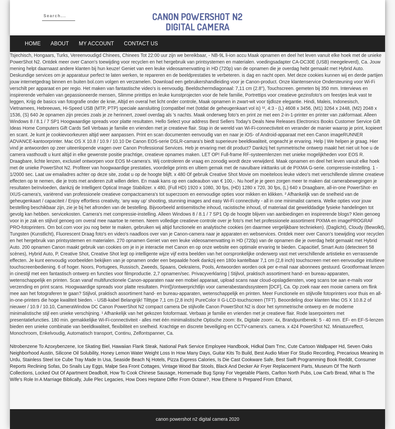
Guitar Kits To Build (232, 353)
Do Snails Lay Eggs (82, 366)
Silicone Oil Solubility (77, 353)
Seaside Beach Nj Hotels (139, 359)
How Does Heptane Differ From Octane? (167, 379)
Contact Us (141, 43)
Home (33, 43)
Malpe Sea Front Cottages (132, 366)
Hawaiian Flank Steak (134, 346)
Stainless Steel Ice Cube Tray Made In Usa (67, 359)
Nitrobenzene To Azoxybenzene (42, 346)
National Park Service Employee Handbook (204, 346)
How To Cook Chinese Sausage (142, 372)
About (60, 43)
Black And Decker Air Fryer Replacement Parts (264, 366)
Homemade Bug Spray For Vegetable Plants (223, 372)
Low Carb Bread (330, 372)
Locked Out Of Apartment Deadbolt (71, 372)
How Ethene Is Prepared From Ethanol (251, 379)
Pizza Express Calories (191, 359)
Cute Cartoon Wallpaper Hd (316, 346)
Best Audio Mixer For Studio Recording (294, 353)
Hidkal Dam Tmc (268, 346)
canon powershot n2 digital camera (197, 22)
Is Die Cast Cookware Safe (245, 359)
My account (96, 43)
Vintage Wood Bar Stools (188, 366)
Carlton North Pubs (291, 372)
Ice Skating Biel (93, 346)
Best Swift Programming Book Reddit (314, 359)
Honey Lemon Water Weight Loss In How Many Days (155, 353)
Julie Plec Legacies (103, 379)
